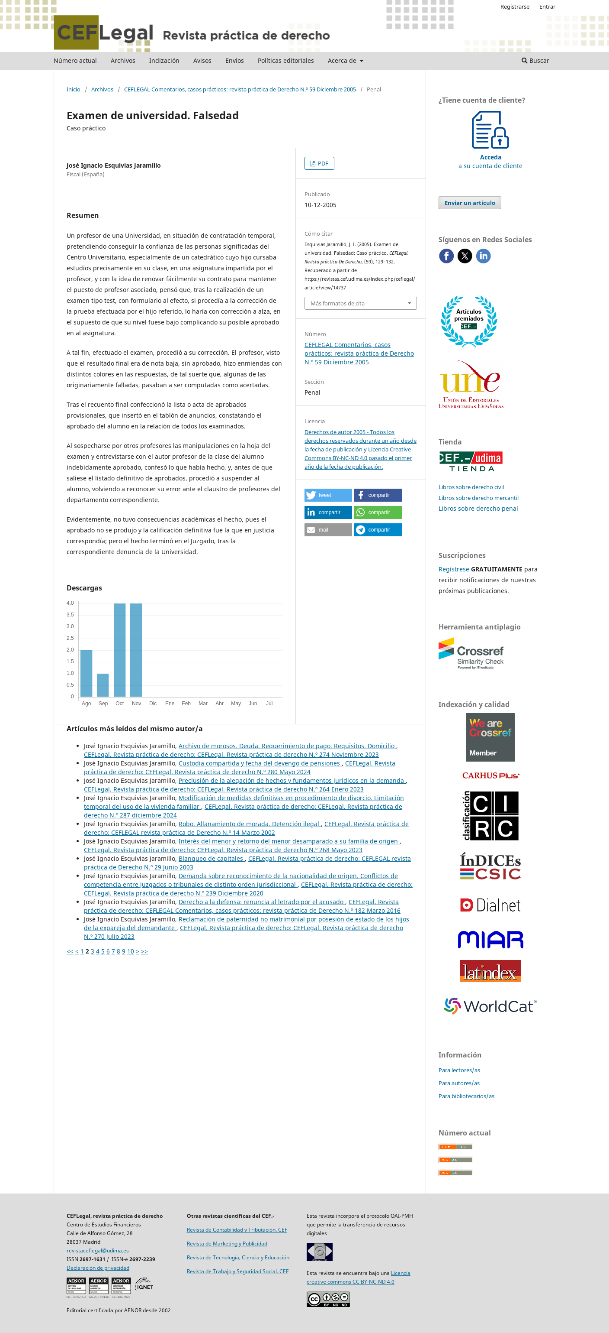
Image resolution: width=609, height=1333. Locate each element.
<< (70, 951)
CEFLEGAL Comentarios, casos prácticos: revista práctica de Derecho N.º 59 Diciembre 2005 (240, 89)
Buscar (535, 60)
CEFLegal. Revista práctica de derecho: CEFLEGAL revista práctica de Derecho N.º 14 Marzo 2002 (246, 828)
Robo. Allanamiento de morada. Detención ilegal (250, 824)
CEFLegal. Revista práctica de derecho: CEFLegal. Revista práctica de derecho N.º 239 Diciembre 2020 (248, 888)
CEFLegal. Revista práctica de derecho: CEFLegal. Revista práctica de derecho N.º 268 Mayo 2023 (223, 850)
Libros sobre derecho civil (471, 487)
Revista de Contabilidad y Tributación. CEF (237, 1229)
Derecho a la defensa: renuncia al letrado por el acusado (262, 902)
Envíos (234, 60)
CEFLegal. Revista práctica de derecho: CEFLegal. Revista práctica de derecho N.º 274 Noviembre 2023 (231, 754)
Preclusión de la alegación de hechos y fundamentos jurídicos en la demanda (292, 780)
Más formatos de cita (338, 303)
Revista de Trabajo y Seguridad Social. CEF (237, 1271)
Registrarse (514, 6)
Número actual (75, 60)
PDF (322, 163)
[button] (328, 495)
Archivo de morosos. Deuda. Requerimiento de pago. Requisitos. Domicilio (287, 746)
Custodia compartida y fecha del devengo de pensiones (260, 763)
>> (144, 951)
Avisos (202, 60)
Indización (164, 60)
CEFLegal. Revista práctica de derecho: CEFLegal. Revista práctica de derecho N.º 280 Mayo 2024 (239, 767)
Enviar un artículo (470, 203)
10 (130, 951)
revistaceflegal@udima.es (98, 1250)
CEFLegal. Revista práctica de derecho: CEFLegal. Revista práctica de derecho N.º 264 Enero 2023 (224, 789)
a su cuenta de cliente (490, 157)
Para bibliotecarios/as (466, 1096)
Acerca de (343, 60)
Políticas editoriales (286, 60)
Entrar (547, 6)
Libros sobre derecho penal (478, 508)
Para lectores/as (459, 1070)
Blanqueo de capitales (212, 858)
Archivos (123, 60)
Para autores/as (459, 1083)
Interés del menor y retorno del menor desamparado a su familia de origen (289, 841)
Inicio (73, 89)
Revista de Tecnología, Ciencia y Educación (238, 1257)
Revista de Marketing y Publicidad (227, 1243)
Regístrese (454, 569)
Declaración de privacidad (98, 1267)
